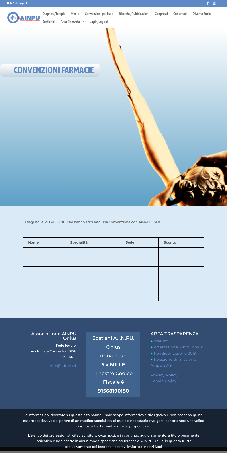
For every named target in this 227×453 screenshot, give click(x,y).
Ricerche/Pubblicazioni (134, 14)
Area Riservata (70, 22)
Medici (75, 14)
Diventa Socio (202, 14)
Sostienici (49, 22)
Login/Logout (99, 22)
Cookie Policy (163, 381)
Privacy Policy (164, 375)
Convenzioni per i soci (99, 14)
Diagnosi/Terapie (54, 14)
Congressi (161, 14)
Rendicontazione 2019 (175, 353)
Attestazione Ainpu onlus (178, 347)
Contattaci (180, 14)
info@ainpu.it (63, 365)
